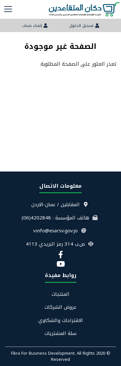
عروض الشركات (60, 307)
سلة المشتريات (60, 333)
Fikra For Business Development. (44, 353)
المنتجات (60, 294)
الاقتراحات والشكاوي (60, 320)
